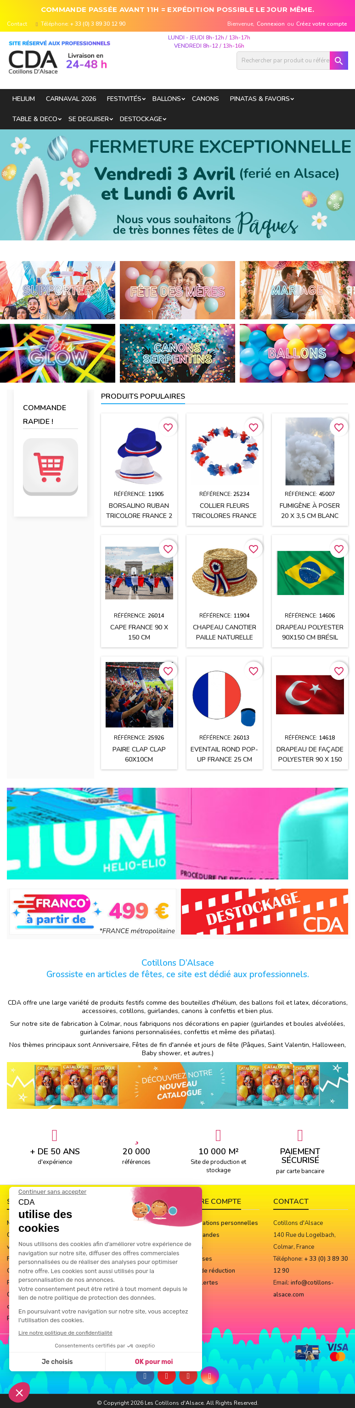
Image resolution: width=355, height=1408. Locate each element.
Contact (17, 24)
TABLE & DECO (34, 119)
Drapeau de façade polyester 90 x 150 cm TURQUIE (310, 759)
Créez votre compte (321, 24)
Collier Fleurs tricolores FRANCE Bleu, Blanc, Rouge (224, 515)
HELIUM (23, 99)
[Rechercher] (292, 60)
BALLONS (166, 99)
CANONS (205, 99)
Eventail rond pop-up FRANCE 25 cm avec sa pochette (224, 759)
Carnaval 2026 (71, 99)
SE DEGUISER (88, 119)
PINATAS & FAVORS (260, 99)
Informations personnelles (221, 1223)
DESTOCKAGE (141, 119)
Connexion (271, 24)
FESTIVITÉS (124, 99)
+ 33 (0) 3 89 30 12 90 (97, 24)
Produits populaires (143, 396)
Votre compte (213, 1202)
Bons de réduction (210, 1271)
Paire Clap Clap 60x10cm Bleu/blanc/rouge (139, 759)
